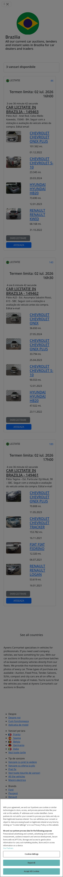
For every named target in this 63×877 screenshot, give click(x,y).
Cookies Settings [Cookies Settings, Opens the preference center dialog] (31, 854)
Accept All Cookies (31, 871)
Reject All (31, 863)
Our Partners (8, 848)
